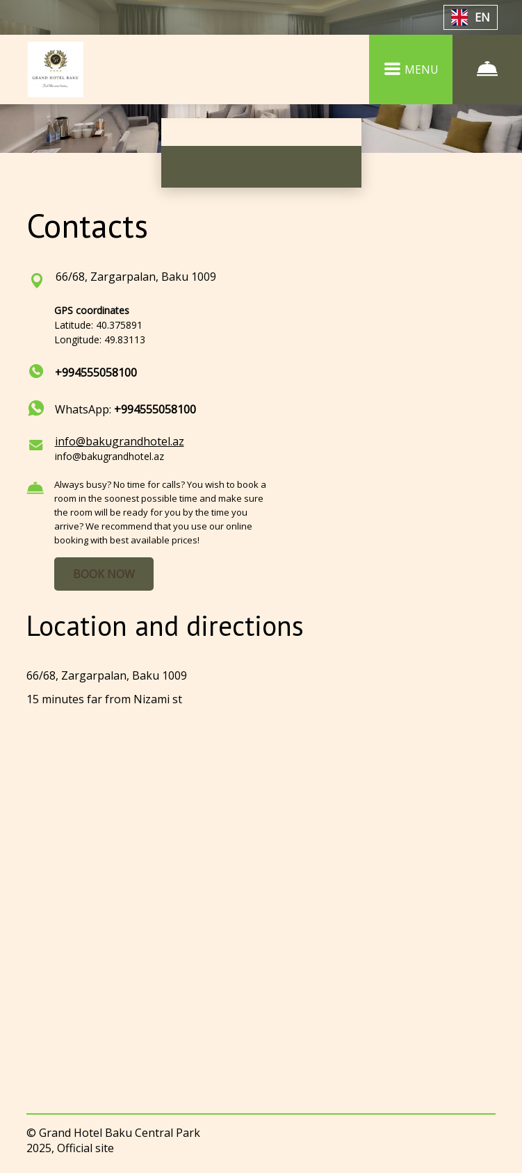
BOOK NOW (104, 574)
